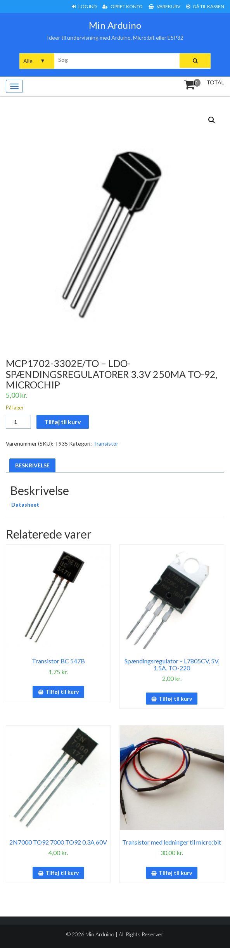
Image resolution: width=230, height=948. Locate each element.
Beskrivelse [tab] (32, 465)
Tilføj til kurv (62, 421)
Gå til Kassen (205, 6)
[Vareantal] (18, 422)
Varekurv (164, 6)
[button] (212, 120)
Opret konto (122, 6)
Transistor (105, 443)
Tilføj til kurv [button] (62, 691)
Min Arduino (115, 25)
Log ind (84, 6)
